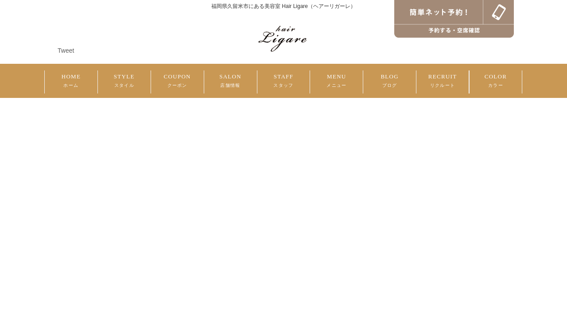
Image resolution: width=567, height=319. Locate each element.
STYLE (124, 80)
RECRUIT (442, 80)
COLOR (496, 80)
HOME (71, 80)
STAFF (283, 80)
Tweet (66, 50)
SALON (230, 80)
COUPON (177, 80)
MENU (336, 80)
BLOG (390, 80)
